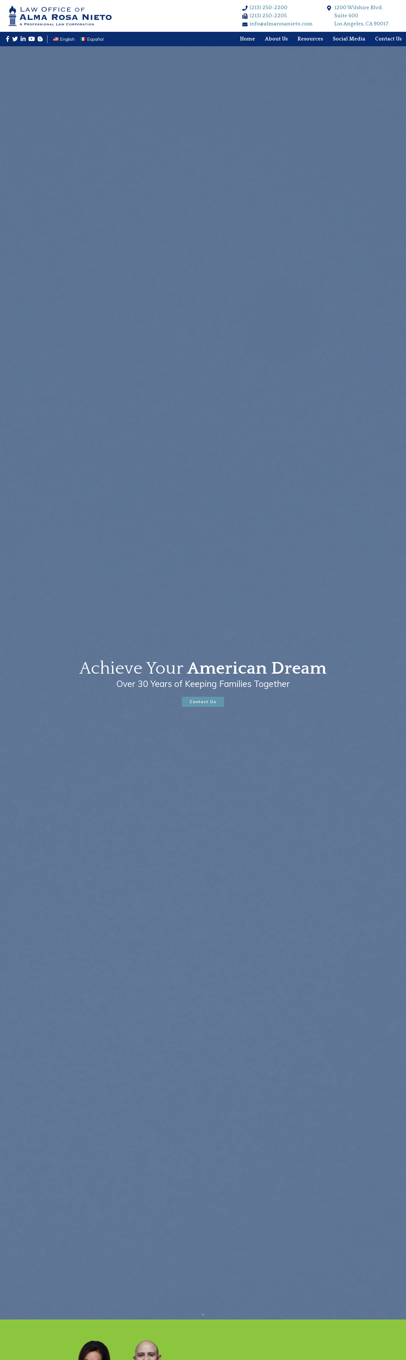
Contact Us (203, 701)
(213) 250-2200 (268, 8)
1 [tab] (203, 1314)
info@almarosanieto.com (281, 24)
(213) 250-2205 (268, 16)
